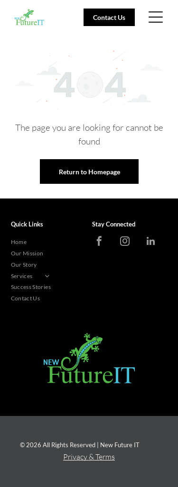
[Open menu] (156, 17)
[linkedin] (150, 242)
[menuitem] (48, 242)
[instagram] (125, 242)
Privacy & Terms (89, 456)
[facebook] (99, 242)
